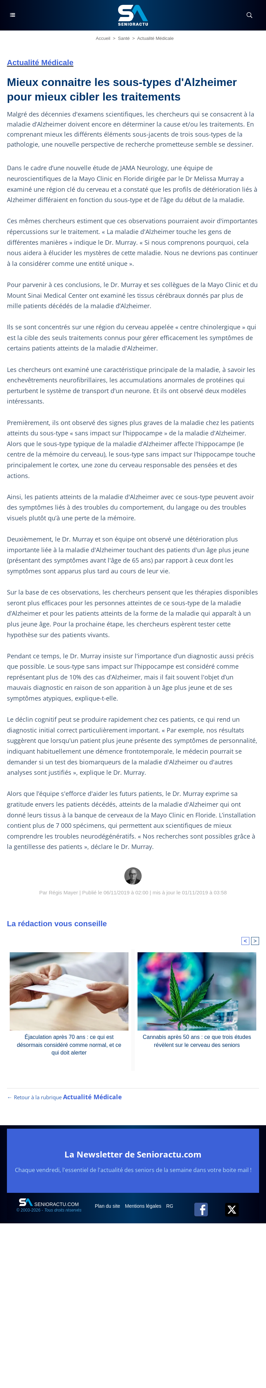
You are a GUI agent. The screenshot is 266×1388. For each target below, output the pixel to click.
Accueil (103, 38)
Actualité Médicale (155, 38)
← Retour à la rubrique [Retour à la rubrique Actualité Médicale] (64, 1097)
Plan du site (108, 1206)
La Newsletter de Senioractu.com (133, 1154)
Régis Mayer (63, 892)
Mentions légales (144, 1206)
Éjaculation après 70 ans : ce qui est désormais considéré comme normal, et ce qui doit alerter (69, 1045)
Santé (124, 38)
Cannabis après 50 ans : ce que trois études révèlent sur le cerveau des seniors (197, 1041)
